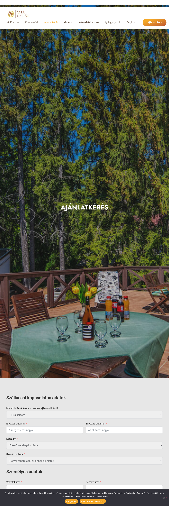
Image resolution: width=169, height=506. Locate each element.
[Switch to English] (131, 22)
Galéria (68, 22)
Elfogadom (71, 501)
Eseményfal (31, 22)
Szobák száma (14, 454)
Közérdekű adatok (89, 22)
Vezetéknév (13, 482)
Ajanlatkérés (51, 22)
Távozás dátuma (95, 423)
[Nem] (164, 497)
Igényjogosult (113, 22)
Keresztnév (92, 482)
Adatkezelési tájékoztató (92, 501)
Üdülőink (12, 22)
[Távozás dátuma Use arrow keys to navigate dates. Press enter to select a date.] (124, 430)
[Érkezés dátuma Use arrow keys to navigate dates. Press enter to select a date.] (44, 430)
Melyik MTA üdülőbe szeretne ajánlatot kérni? (32, 408)
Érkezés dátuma (15, 423)
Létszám (11, 438)
